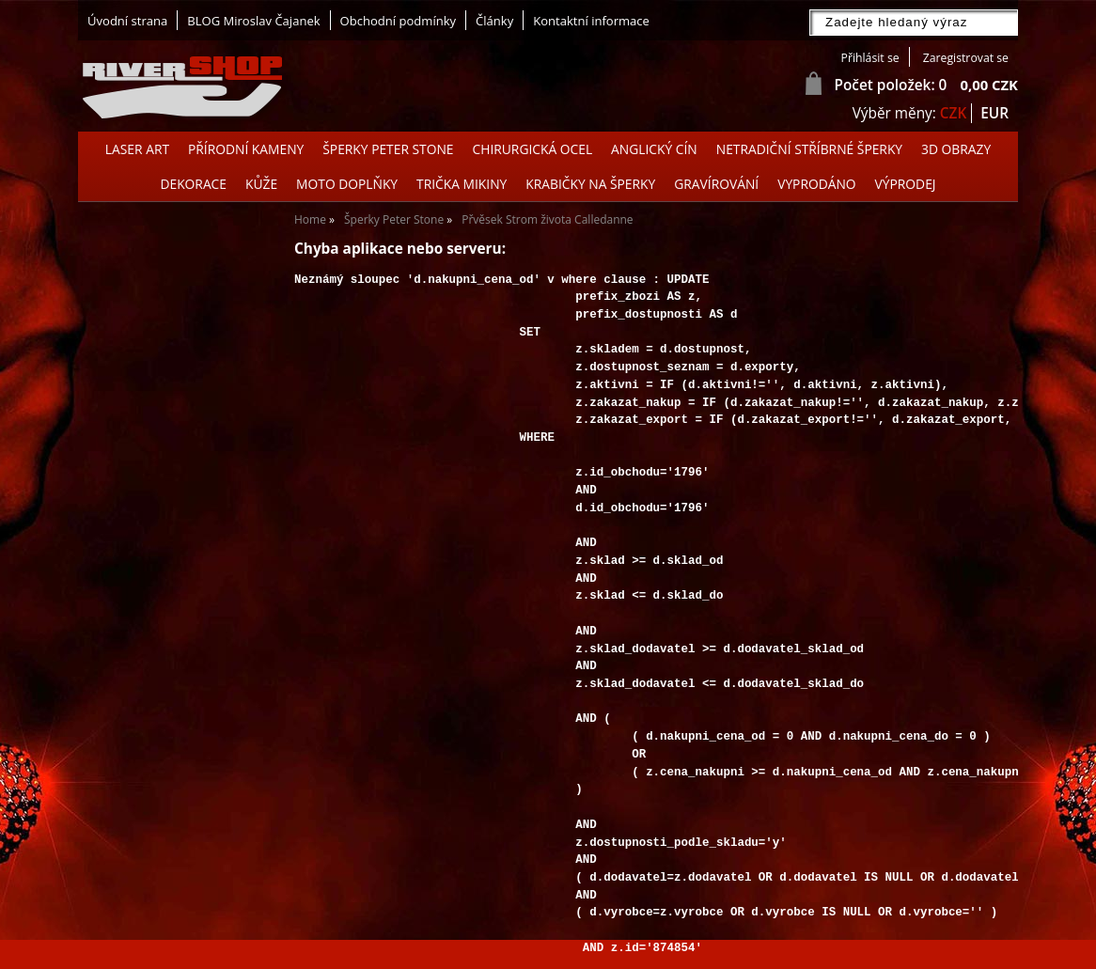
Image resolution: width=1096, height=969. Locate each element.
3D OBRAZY (956, 149)
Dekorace (193, 184)
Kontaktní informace (591, 20)
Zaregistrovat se (966, 58)
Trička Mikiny (461, 184)
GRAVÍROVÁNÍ (716, 184)
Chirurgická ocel (533, 149)
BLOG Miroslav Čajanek (253, 20)
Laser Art (137, 149)
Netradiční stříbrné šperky (809, 149)
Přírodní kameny (246, 149)
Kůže (261, 184)
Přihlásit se (870, 58)
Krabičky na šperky (590, 184)
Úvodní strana (127, 20)
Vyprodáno (816, 184)
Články (494, 20)
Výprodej (905, 184)
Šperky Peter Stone (387, 149)
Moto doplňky (347, 184)
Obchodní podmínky (398, 20)
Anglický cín (654, 149)
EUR (994, 113)
